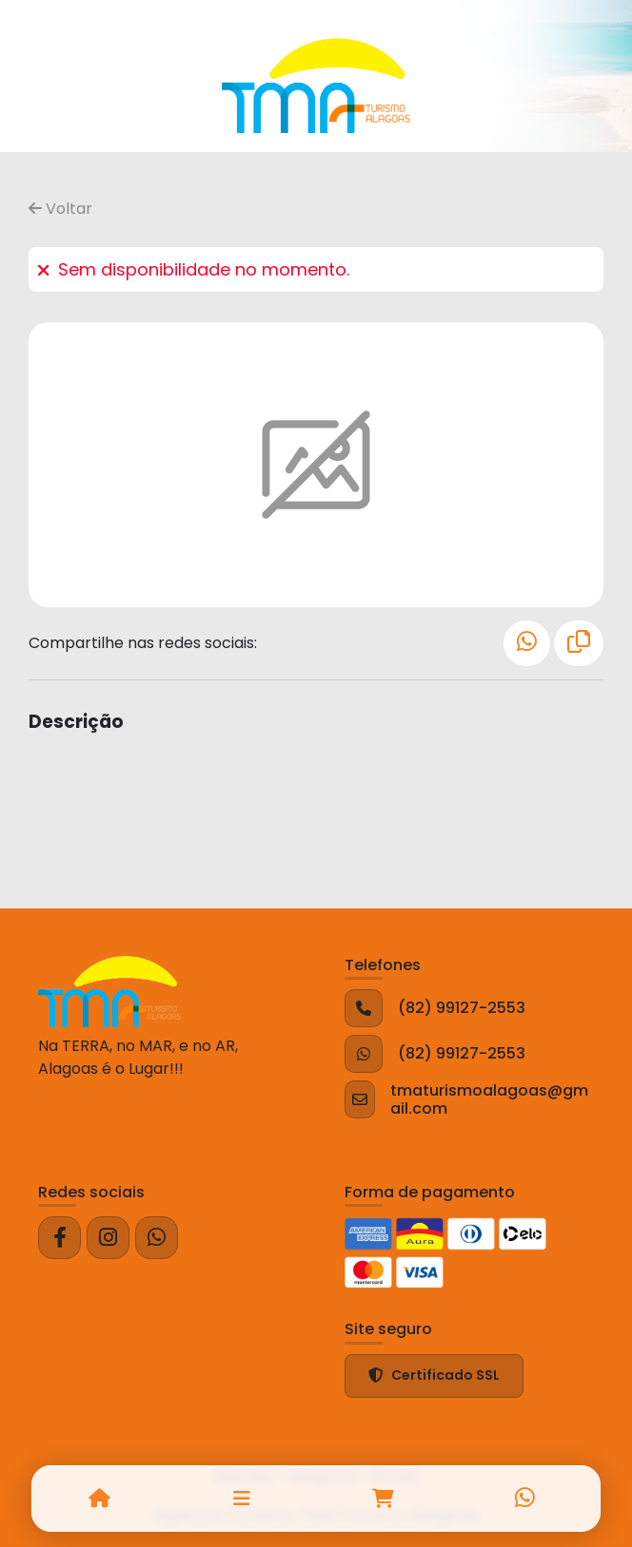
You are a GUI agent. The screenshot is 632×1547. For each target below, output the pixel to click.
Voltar (60, 209)
